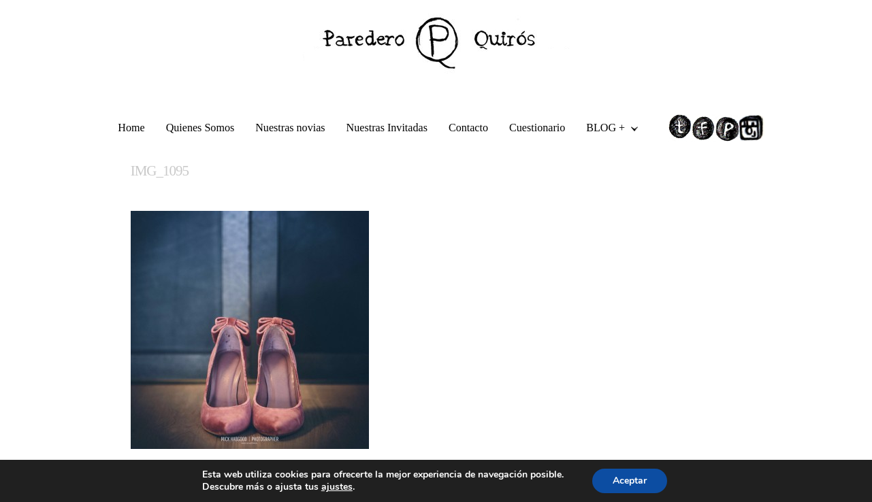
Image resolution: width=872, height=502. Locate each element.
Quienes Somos (200, 127)
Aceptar (630, 480)
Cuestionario (537, 127)
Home (131, 127)
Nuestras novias (290, 127)
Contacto (468, 127)
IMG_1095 (160, 171)
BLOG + (606, 129)
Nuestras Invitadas (386, 127)
